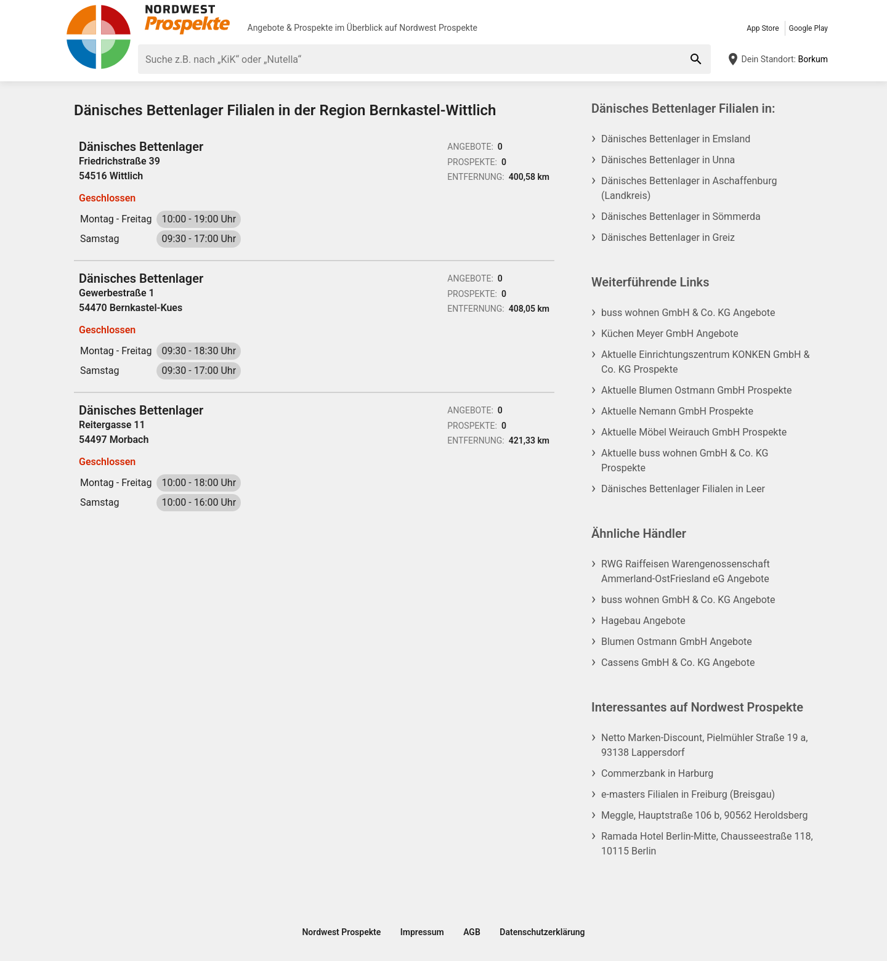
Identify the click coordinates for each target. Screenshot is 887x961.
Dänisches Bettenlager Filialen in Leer (683, 489)
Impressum (422, 932)
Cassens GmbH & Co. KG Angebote (678, 662)
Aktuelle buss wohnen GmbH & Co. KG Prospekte (684, 460)
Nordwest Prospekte (438, 28)
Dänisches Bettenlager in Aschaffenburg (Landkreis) (689, 188)
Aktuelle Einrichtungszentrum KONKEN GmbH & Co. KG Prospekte (705, 362)
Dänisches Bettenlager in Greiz (668, 237)
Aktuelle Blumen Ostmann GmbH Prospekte (696, 390)
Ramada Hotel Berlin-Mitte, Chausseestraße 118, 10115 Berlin (707, 843)
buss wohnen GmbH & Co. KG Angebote (688, 312)
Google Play (808, 28)
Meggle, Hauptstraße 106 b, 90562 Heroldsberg (704, 815)
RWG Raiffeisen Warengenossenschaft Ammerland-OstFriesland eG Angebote (685, 571)
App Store (763, 28)
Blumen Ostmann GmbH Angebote (676, 641)
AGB (471, 932)
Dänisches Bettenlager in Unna (668, 160)
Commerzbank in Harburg (657, 773)
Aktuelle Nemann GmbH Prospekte (677, 411)
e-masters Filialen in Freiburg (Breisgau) (688, 794)
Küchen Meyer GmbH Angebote (670, 333)
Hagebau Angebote (643, 620)
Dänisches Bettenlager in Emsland (675, 139)
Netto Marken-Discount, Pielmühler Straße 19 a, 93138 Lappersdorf (704, 745)
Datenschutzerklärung (542, 932)
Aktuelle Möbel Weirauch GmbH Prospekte (694, 432)
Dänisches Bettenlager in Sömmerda (681, 216)
